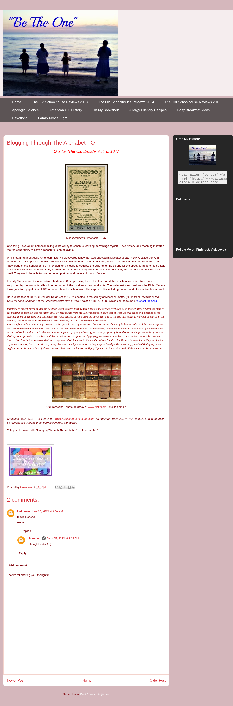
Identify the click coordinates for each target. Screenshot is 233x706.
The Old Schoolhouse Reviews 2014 (126, 102)
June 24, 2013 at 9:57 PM (47, 511)
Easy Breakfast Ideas (193, 110)
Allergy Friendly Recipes (148, 110)
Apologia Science (25, 110)
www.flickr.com (97, 407)
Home (16, 102)
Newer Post (15, 680)
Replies (26, 531)
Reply (20, 522)
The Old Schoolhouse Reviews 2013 (60, 102)
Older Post (158, 680)
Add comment (17, 565)
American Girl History (65, 110)
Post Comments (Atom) (94, 694)
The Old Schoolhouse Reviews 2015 (192, 102)
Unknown (23, 511)
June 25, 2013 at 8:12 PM (63, 538)
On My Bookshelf (106, 110)
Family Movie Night (52, 118)
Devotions (19, 118)
